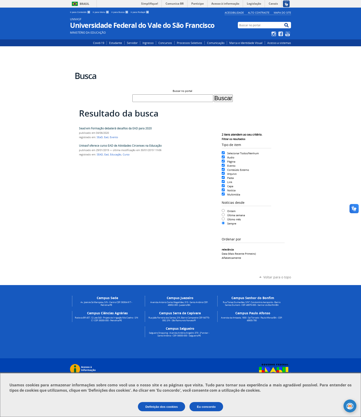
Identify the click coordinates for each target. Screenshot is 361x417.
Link (229, 182)
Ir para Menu (101, 12)
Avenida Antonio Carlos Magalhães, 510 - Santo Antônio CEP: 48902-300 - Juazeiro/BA (179, 303)
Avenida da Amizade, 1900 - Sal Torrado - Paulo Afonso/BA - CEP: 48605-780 (251, 319)
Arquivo (232, 173)
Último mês (234, 219)
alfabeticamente (231, 258)
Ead (106, 137)
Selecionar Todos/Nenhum (243, 153)
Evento (231, 165)
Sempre (231, 223)
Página (231, 161)
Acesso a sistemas (279, 43)
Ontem (231, 211)
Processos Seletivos (189, 43)
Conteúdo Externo (238, 170)
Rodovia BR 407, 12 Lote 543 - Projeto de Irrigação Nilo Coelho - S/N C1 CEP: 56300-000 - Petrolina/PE (106, 319)
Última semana (236, 215)
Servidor (132, 43)
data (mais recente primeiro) (239, 253)
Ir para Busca (120, 12)
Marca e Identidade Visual (245, 43)
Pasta (230, 178)
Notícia (231, 190)
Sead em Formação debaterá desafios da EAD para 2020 (115, 128)
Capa (230, 186)
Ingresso (148, 43)
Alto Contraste (258, 12)
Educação (115, 154)
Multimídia (233, 194)
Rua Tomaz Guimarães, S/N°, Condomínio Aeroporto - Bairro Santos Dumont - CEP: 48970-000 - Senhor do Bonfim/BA (251, 303)
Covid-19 (98, 43)
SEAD (100, 154)
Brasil (84, 4)
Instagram (274, 34)
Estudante (115, 43)
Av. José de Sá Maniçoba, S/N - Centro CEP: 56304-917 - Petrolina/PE (106, 303)
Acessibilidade (234, 12)
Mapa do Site (282, 12)
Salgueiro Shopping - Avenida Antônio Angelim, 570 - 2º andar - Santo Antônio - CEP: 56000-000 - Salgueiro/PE (179, 334)
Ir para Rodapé (140, 12)
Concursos (165, 43)
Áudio (230, 157)
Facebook (281, 34)
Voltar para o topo (277, 277)
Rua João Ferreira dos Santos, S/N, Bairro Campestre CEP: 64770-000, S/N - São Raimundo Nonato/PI (179, 319)
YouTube (288, 34)
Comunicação (215, 43)
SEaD (100, 137)
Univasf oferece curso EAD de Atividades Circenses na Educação (120, 146)
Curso (126, 154)
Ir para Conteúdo (80, 12)
